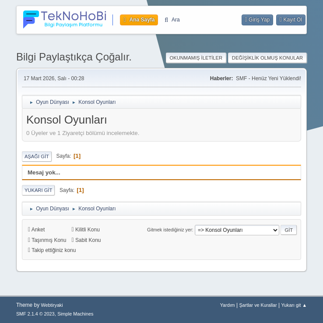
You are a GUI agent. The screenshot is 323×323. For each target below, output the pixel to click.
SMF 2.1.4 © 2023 (35, 313)
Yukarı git (38, 190)
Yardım (227, 305)
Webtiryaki (52, 305)
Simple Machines (75, 313)
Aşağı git (37, 156)
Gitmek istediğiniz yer (169, 229)
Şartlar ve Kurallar (258, 305)
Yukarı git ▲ (294, 305)
